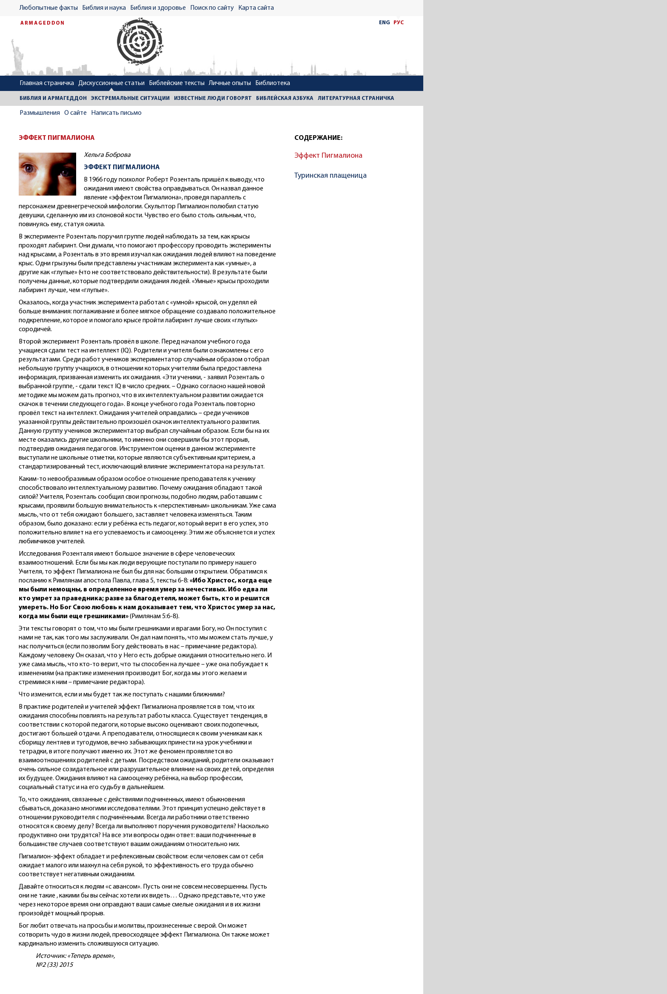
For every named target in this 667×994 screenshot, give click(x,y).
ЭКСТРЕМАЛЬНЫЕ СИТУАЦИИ (130, 98)
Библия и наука (104, 8)
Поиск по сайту (212, 8)
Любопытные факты (49, 8)
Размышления (40, 113)
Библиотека (272, 83)
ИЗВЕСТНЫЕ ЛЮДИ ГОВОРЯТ (213, 98)
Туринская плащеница (330, 176)
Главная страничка (47, 83)
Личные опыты (230, 83)
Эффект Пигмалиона (328, 156)
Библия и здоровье (158, 8)
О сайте (75, 113)
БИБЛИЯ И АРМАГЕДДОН (53, 98)
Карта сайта (256, 8)
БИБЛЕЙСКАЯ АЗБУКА (285, 98)
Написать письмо (116, 113)
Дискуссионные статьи (111, 83)
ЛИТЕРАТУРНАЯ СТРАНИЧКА (356, 98)
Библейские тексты (177, 83)
